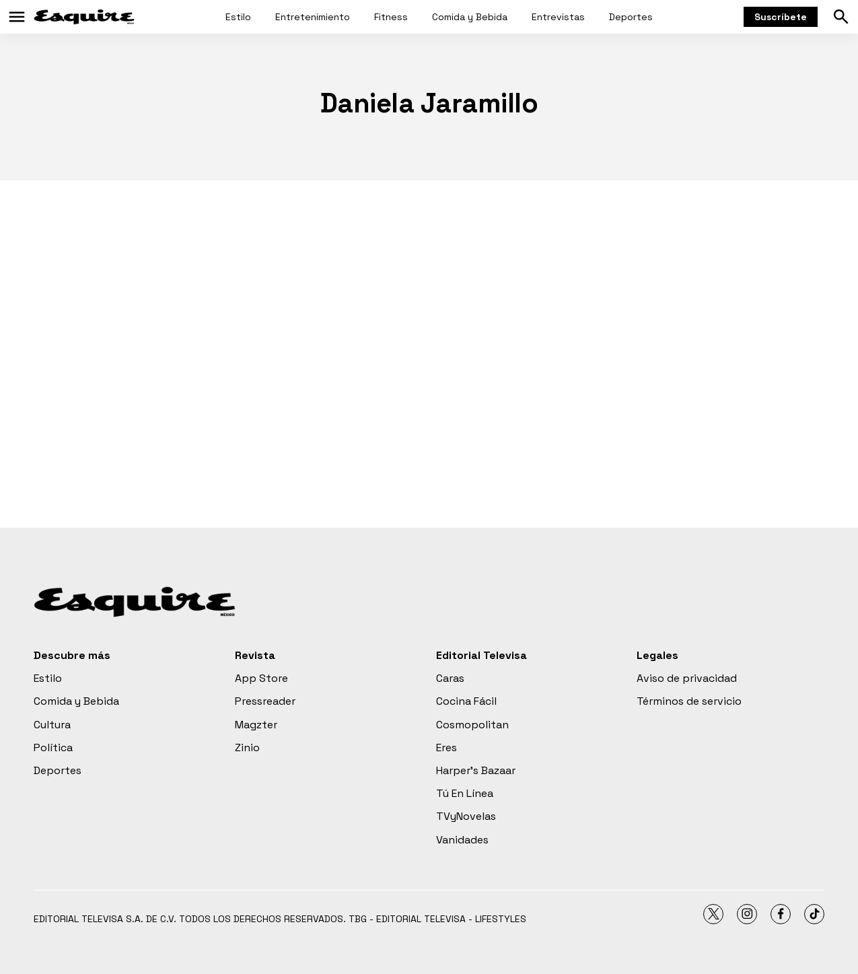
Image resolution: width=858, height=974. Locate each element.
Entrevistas (558, 17)
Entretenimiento (312, 17)
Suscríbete (780, 17)
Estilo (238, 17)
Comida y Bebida (469, 17)
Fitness (391, 17)
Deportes (631, 17)
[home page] (84, 17)
